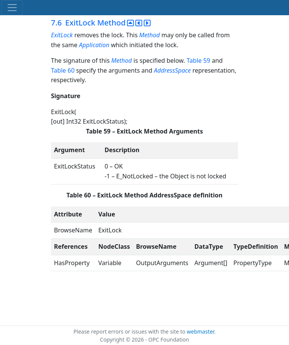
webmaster (200, 331)
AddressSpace (172, 70)
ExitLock (62, 35)
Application (94, 45)
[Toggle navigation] (12, 7)
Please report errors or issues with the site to (130, 331)
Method (149, 35)
